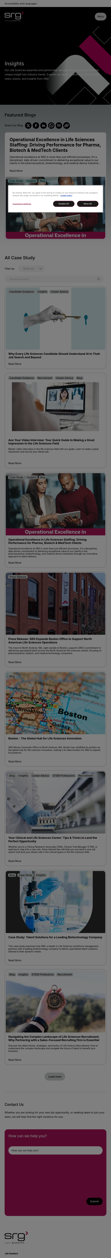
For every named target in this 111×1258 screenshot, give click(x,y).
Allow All (88, 204)
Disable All (64, 204)
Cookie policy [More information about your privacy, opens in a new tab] (66, 195)
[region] (55, 199)
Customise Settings (22, 204)
